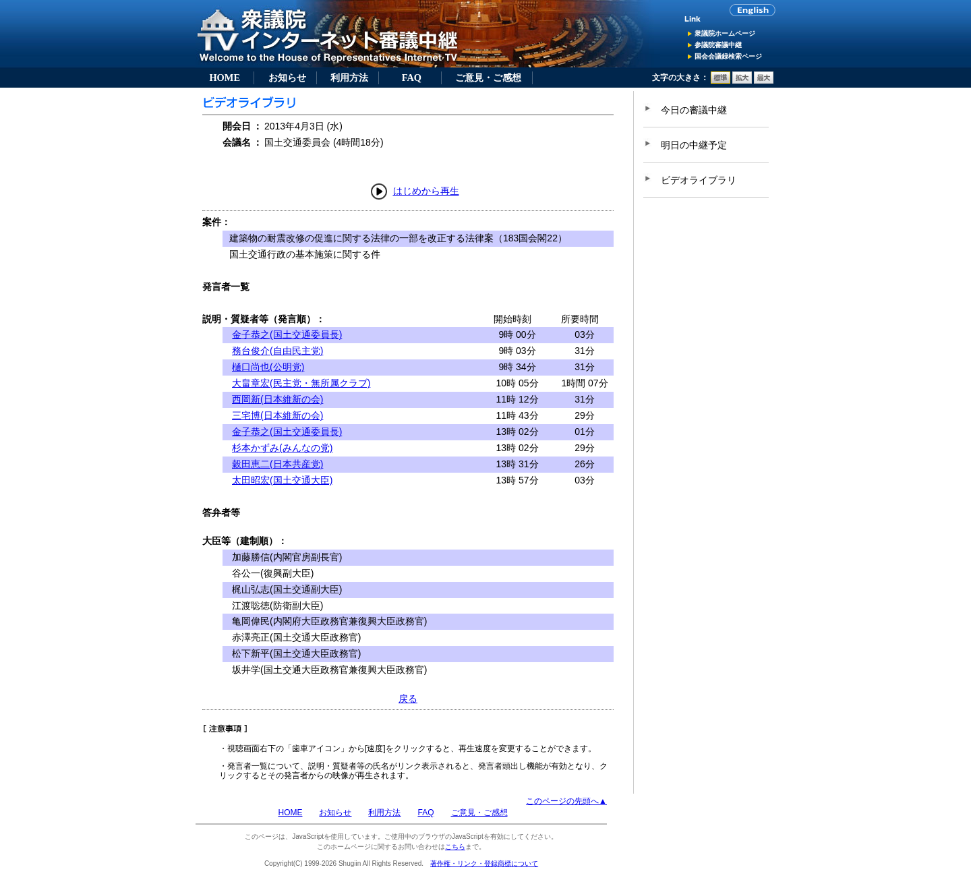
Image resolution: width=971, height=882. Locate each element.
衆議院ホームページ (725, 33)
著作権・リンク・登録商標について (484, 863)
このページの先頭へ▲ (566, 801)
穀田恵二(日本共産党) (277, 464)
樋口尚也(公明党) (268, 366)
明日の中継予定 (694, 145)
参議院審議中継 (718, 45)
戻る (408, 698)
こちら (455, 846)
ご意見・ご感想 (488, 77)
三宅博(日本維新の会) (277, 415)
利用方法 (349, 77)
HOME (224, 77)
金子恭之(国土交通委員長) (287, 334)
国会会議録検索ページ (728, 56)
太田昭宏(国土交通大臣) (282, 480)
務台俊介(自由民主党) (277, 350)
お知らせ (287, 77)
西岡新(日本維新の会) (277, 399)
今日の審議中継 (694, 110)
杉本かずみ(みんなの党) (282, 447)
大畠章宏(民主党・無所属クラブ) (301, 383)
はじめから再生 (426, 190)
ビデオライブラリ (698, 180)
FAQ (411, 77)
